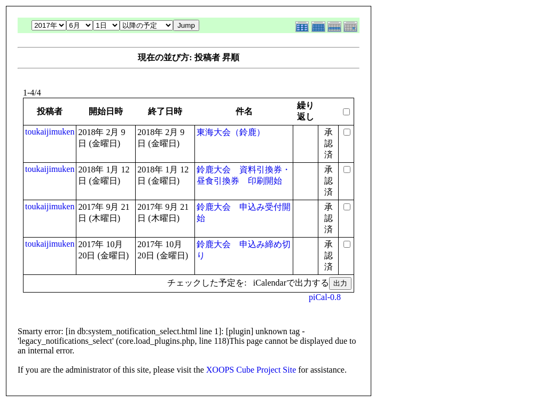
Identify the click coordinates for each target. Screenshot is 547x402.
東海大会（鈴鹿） (231, 132)
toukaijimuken (49, 131)
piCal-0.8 (325, 297)
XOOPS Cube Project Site (251, 369)
